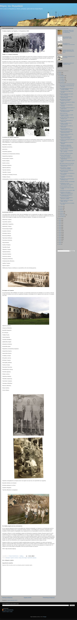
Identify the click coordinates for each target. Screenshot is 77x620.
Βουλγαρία (8, 557)
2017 (60, 230)
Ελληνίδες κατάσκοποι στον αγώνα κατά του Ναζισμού (66, 94)
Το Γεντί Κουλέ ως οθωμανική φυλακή (67, 83)
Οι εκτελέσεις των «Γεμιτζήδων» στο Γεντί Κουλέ (69, 44)
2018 (60, 228)
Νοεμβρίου (62, 77)
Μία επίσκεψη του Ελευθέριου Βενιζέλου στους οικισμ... (65, 100)
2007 (60, 244)
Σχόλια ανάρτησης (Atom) (12, 600)
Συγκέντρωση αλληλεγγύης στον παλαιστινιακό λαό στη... (66, 132)
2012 (60, 239)
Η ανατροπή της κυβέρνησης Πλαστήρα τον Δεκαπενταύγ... (66, 146)
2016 (60, 232)
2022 (60, 222)
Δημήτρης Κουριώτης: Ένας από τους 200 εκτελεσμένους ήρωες (68, 51)
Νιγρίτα (25, 557)
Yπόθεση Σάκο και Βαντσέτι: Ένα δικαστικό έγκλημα (66, 97)
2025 (60, 74)
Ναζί (23, 557)
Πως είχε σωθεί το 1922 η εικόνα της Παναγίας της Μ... (67, 118)
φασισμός (34, 557)
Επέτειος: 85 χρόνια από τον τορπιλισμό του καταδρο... (65, 156)
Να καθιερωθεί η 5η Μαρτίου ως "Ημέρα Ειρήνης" (66, 158)
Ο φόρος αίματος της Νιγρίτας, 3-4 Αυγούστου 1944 (66, 166)
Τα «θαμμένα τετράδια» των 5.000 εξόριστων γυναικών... (66, 115)
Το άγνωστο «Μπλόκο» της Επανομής (67, 181)
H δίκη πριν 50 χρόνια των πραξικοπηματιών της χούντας (66, 129)
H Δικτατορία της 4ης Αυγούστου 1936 (67, 190)
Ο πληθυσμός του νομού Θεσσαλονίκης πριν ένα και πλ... (66, 184)
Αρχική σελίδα (27, 597)
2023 (60, 220)
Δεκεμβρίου (62, 75)
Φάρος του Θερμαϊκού (11, 6)
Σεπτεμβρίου (62, 80)
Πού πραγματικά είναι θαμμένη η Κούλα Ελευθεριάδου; (66, 195)
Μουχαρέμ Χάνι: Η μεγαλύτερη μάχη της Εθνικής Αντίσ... (67, 179)
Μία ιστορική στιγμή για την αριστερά (67, 163)
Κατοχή (20, 557)
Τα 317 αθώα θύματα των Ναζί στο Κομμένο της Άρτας (66, 148)
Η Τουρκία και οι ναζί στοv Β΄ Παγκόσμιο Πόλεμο (68, 64)
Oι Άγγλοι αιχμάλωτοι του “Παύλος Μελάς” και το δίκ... (66, 201)
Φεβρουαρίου (62, 214)
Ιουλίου (61, 206)
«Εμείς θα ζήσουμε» (64, 113)
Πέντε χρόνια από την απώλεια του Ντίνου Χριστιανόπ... (66, 171)
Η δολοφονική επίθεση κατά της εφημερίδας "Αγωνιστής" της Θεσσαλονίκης (68, 31)
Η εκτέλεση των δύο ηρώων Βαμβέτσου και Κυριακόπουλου (66, 193)
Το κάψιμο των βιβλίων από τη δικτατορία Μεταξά (66, 124)
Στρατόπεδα (30, 557)
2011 (60, 240)
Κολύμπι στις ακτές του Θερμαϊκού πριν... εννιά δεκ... (66, 151)
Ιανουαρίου (62, 216)
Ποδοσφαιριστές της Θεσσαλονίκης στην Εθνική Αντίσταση (66, 111)
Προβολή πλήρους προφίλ (7, 611)
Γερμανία (12, 557)
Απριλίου (62, 211)
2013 (60, 237)
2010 (60, 242)
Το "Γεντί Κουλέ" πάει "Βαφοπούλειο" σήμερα (67, 37)
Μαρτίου (61, 213)
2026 (60, 72)
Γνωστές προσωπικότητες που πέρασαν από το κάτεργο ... (66, 137)
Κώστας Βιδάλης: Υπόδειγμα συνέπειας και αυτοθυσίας (65, 168)
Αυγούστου (62, 82)
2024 (60, 218)
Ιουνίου (61, 208)
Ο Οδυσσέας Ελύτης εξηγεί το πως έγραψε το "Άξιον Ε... (66, 135)
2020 (60, 225)
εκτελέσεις (16, 557)
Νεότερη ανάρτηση (7, 597)
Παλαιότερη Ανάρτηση (49, 597)
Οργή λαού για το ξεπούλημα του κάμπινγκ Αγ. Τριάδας (66, 198)
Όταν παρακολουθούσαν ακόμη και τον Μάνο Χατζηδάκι (66, 89)
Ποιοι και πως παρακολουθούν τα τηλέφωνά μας (66, 121)
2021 (60, 223)
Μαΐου (61, 209)
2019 (60, 227)
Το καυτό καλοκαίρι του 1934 (65, 185)
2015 (60, 233)
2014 (60, 235)
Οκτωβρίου (62, 79)
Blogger (44, 616)
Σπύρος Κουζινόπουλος (8, 609)
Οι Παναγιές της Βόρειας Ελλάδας (66, 153)
